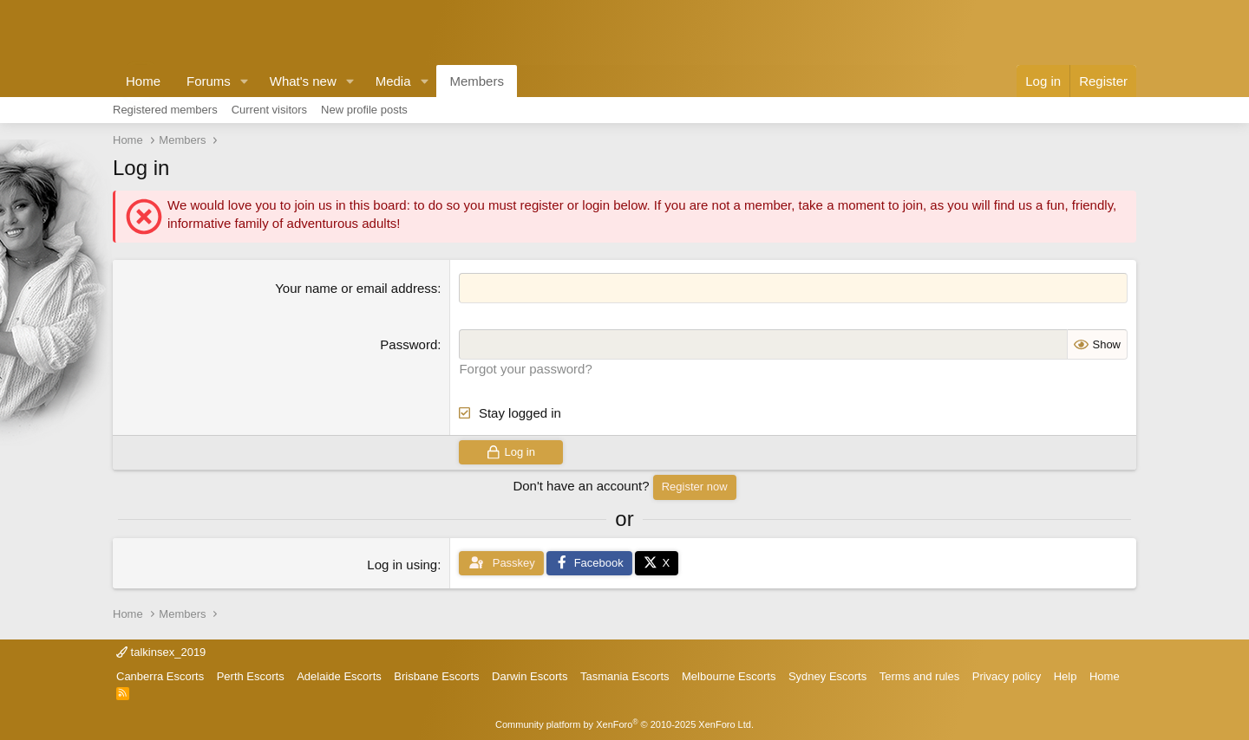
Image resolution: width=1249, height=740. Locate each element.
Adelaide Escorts (339, 676)
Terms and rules (919, 676)
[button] (244, 81)
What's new (303, 81)
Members (476, 81)
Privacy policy (1006, 676)
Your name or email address (356, 288)
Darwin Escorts (529, 676)
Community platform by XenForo (624, 724)
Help (1065, 676)
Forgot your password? (525, 368)
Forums (208, 81)
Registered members (165, 109)
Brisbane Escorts (436, 676)
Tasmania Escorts (625, 676)
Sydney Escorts (827, 676)
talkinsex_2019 (161, 652)
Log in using (402, 564)
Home (143, 81)
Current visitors (269, 109)
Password (408, 344)
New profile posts (364, 109)
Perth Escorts (250, 676)
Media (393, 81)
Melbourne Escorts (728, 676)
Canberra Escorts (160, 676)
